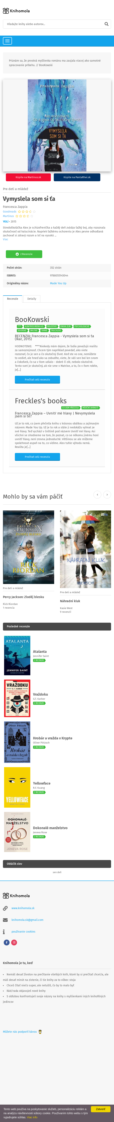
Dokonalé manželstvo (50, 828)
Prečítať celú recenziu (37, 379)
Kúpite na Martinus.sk (28, 177)
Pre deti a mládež (15, 189)
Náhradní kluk (70, 601)
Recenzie (12, 298)
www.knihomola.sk (23, 908)
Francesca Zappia (15, 207)
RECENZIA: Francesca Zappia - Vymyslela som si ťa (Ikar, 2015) (54, 337)
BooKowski (32, 319)
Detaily (31, 298)
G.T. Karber (39, 698)
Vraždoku (40, 694)
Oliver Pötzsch (41, 742)
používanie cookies (23, 931)
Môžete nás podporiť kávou (22, 1031)
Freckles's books (41, 401)
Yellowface (41, 783)
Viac (5, 239)
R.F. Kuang (39, 787)
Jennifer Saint (41, 656)
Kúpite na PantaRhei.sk (77, 177)
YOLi (5, 221)
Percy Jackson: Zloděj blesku (23, 597)
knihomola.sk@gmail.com (27, 920)
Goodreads (9, 211)
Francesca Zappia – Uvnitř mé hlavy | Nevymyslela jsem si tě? (55, 414)
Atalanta (40, 651)
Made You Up (58, 283)
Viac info (32, 1117)
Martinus (8, 216)
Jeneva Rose (40, 832)
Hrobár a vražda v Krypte (52, 738)
